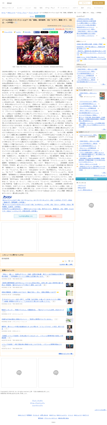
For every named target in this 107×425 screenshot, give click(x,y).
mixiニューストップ (8, 8)
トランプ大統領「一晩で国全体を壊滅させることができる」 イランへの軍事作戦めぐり (32, 344)
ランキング (80, 87)
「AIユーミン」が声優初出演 (85, 75)
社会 (35, 8)
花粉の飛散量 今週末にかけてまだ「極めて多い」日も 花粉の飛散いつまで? (29, 292)
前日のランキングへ (100, 175)
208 (96, 19)
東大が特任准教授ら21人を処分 (86, 33)
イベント (70, 415)
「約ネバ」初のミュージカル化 (86, 77)
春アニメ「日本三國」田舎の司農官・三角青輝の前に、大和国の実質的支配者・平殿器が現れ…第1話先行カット (92, 119)
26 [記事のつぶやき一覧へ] (47, 276)
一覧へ (103, 38)
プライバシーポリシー (50, 418)
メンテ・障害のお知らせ (85, 190)
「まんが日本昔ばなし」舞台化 (86, 79)
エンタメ (19, 8)
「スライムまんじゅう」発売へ (86, 29)
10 (96, 27)
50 (98, 25)
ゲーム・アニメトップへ (37, 403)
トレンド (28, 8)
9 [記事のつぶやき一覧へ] (9, 337)
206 (98, 21)
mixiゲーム (52, 415)
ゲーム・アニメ (50, 8)
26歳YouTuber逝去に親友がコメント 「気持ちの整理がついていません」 (27, 319)
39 (97, 79)
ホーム (4, 12)
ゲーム (32, 16)
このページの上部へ (100, 410)
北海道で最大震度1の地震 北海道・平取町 (90, 44)
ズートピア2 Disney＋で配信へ (88, 115)
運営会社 (40, 418)
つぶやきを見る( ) (49, 29)
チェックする (8, 32)
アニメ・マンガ (33, 12)
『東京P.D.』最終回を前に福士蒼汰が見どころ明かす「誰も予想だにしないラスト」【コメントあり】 (91, 52)
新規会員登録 (98, 3)
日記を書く (27, 32)
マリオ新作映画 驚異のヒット (85, 73)
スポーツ (75, 8)
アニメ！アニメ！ (67, 26)
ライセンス (36, 415)
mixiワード (86, 415)
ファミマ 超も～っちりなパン (85, 35)
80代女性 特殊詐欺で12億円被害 (86, 21)
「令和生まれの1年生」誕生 (85, 19)
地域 (41, 8)
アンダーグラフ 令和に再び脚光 (86, 25)
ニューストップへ (37, 405)
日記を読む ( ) (50, 216)
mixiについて (22, 415)
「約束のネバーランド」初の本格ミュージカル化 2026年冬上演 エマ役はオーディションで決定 (92, 168)
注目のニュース (81, 64)
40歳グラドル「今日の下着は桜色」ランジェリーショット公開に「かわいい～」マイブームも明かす (91, 58)
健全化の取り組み (63, 418)
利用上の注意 (82, 187)
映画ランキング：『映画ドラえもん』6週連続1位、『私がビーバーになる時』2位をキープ (33, 310)
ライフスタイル (98, 8)
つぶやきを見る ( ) (25, 216)
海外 (82, 8)
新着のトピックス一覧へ (66, 353)
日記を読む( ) (60, 29)
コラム (89, 8)
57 (99, 31)
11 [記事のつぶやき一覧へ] (53, 301)
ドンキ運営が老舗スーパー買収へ (87, 23)
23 (96, 35)
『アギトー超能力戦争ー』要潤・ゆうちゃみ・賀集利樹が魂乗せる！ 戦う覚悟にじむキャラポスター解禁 (92, 154)
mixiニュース (11, 12)
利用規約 (29, 415)
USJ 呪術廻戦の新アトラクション (87, 82)
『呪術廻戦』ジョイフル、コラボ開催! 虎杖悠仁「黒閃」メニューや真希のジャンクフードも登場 (92, 124)
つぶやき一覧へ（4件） (66, 264)
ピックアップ (81, 16)
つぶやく (18, 32)
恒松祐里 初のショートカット (85, 27)
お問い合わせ (44, 415)
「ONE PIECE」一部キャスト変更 (87, 31)
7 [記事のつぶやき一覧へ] (6, 328)
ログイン (85, 3)
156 (99, 23)
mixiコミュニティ (62, 415)
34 (96, 73)
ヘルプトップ (82, 185)
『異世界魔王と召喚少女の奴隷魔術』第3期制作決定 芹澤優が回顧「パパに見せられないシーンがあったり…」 (92, 160)
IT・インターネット (64, 8)
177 (98, 29)
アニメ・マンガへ (37, 400)
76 (97, 33)
